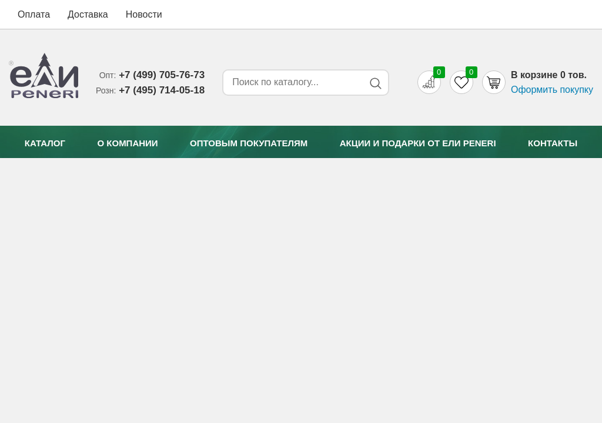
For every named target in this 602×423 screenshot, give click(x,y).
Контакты (552, 143)
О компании (127, 143)
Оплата (34, 14)
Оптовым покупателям (248, 143)
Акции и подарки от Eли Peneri (418, 143)
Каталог (45, 143)
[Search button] (375, 83)
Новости (144, 14)
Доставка (88, 14)
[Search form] (291, 82)
